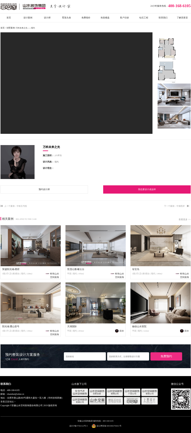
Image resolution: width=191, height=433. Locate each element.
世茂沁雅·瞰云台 (75, 269)
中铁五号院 (22, 206)
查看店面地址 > (8, 401)
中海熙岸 (180, 206)
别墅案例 (10, 28)
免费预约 (166, 356)
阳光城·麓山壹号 (10, 326)
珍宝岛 (135, 269)
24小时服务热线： (159, 6)
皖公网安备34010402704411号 (109, 426)
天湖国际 (72, 326)
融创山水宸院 (139, 326)
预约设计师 (44, 189)
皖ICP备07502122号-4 (78, 426)
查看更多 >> (185, 219)
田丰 (119, 331)
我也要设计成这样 (147, 189)
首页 (2, 28)
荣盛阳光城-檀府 (11, 269)
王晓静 (17, 177)
